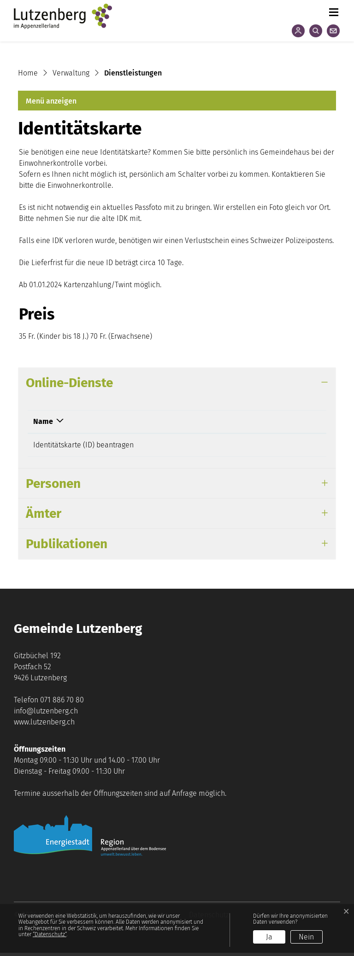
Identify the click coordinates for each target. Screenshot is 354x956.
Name (43, 421)
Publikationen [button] (66, 547)
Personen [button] (53, 486)
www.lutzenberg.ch (44, 725)
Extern (293, 446)
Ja (269, 937)
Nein (306, 937)
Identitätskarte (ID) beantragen (83, 444)
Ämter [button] (43, 516)
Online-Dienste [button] (69, 382)
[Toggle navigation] (333, 10)
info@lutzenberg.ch (46, 714)
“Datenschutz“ (49, 934)
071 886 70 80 (62, 703)
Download (252, 421)
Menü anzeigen (51, 101)
